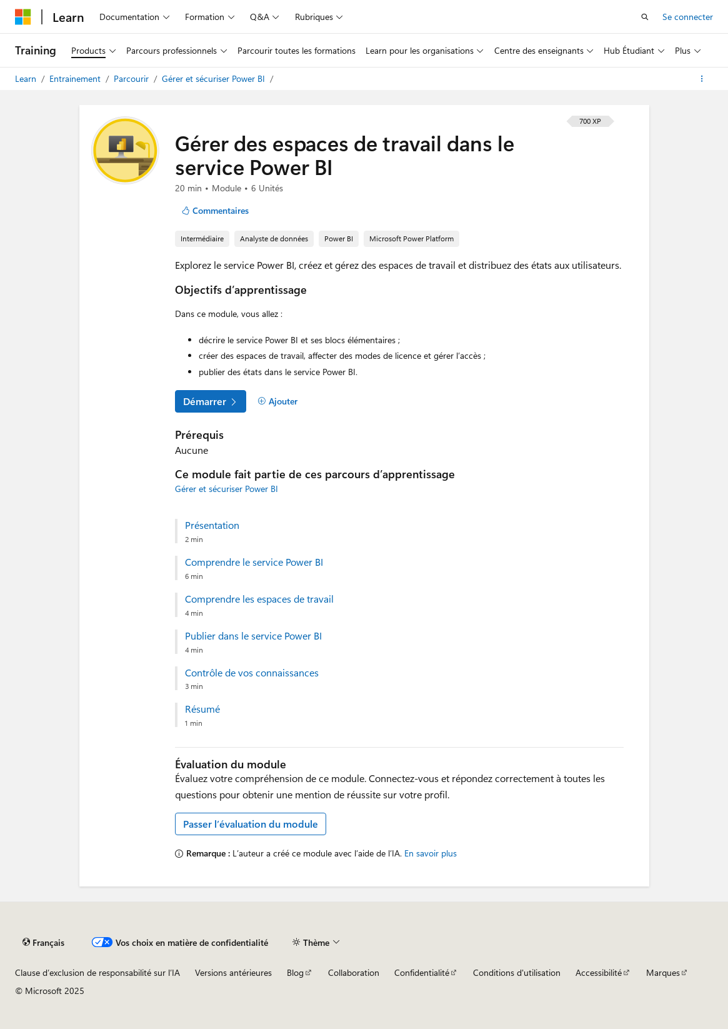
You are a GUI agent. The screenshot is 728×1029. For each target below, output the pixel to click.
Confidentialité (421, 972)
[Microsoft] (23, 17)
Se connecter (687, 17)
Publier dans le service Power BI (253, 636)
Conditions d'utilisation (517, 972)
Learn (27, 78)
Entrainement (76, 78)
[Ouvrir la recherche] (644, 17)
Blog (295, 972)
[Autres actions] (702, 79)
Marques (663, 972)
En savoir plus (430, 853)
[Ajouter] (278, 401)
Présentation (212, 525)
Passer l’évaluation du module (250, 823)
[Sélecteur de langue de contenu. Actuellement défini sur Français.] (43, 942)
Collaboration (353, 972)
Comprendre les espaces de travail (259, 599)
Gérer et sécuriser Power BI (214, 78)
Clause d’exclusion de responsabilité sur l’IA (97, 972)
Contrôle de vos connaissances (252, 672)
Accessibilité (599, 972)
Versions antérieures (233, 972)
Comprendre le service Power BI (254, 562)
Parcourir (132, 78)
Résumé (202, 709)
